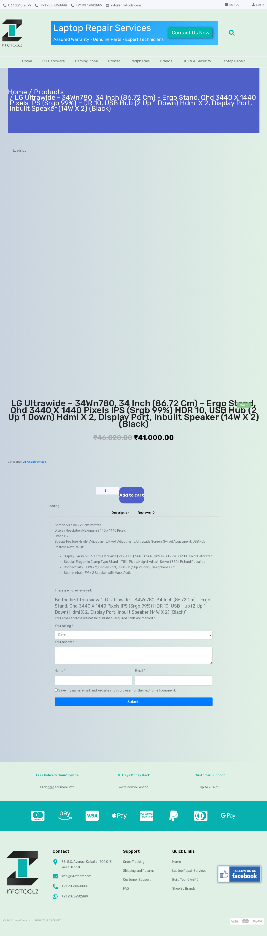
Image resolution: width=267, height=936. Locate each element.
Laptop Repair (233, 61)
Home (27, 61)
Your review (64, 642)
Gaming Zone (86, 61)
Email (140, 671)
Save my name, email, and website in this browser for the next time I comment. (117, 690)
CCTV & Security (197, 61)
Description (120, 513)
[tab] (120, 513)
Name (60, 671)
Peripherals (140, 61)
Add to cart (131, 495)
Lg (24, 461)
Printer (114, 61)
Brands (166, 61)
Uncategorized (36, 461)
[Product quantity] (107, 490)
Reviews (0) (147, 513)
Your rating (64, 626)
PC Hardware (53, 61)
